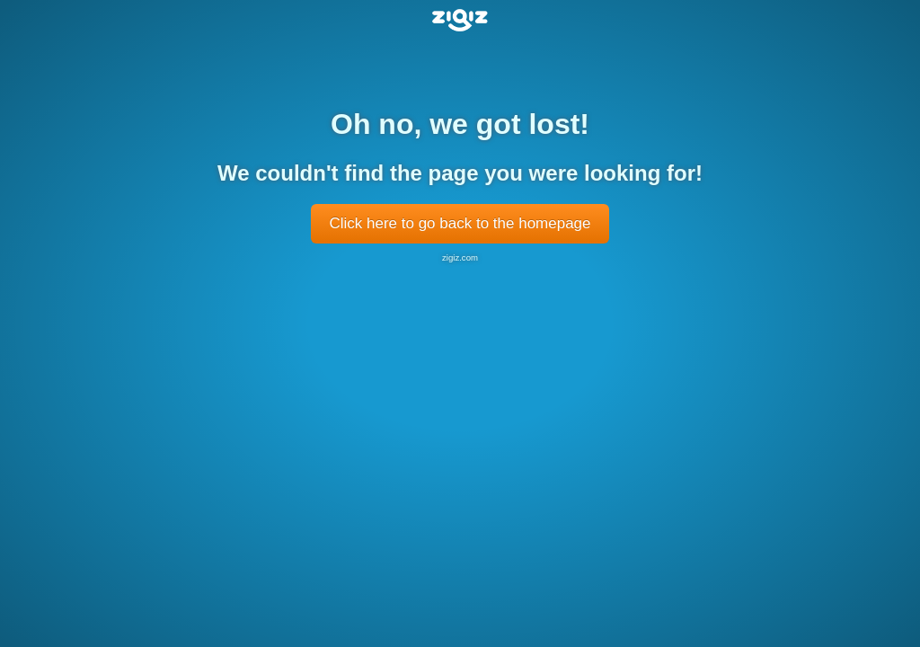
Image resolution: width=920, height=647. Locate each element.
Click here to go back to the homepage (459, 223)
